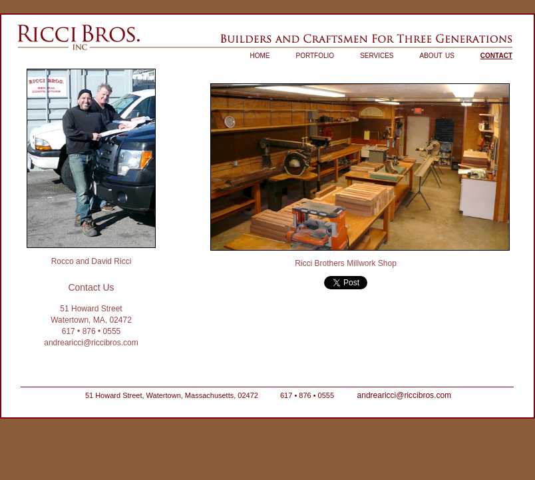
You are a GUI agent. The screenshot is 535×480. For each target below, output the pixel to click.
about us (437, 54)
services (376, 54)
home (260, 54)
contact (496, 54)
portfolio (315, 54)
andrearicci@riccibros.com (91, 342)
